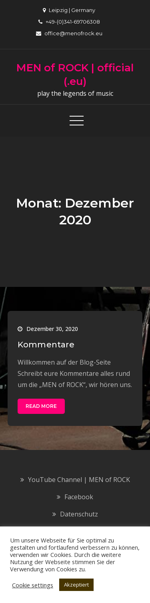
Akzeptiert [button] (76, 584)
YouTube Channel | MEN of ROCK (79, 479)
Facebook (78, 496)
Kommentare (46, 344)
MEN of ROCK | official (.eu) (75, 74)
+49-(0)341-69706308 (69, 21)
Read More (41, 406)
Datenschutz (79, 514)
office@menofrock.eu (69, 33)
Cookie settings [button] (32, 585)
